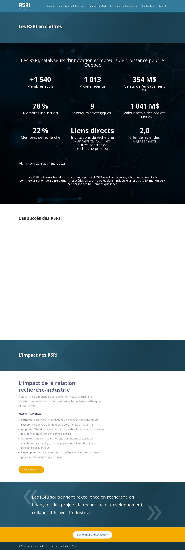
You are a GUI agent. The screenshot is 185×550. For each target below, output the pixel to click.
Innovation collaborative (71, 6)
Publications (149, 6)
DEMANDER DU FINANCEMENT (92, 535)
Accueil (50, 6)
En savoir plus (31, 469)
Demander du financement (124, 6)
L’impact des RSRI (97, 6)
